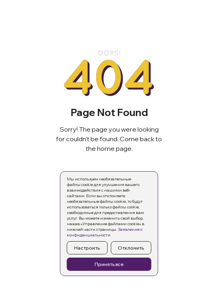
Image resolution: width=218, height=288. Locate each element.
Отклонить (131, 248)
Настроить (87, 248)
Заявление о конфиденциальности (104, 232)
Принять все (109, 264)
